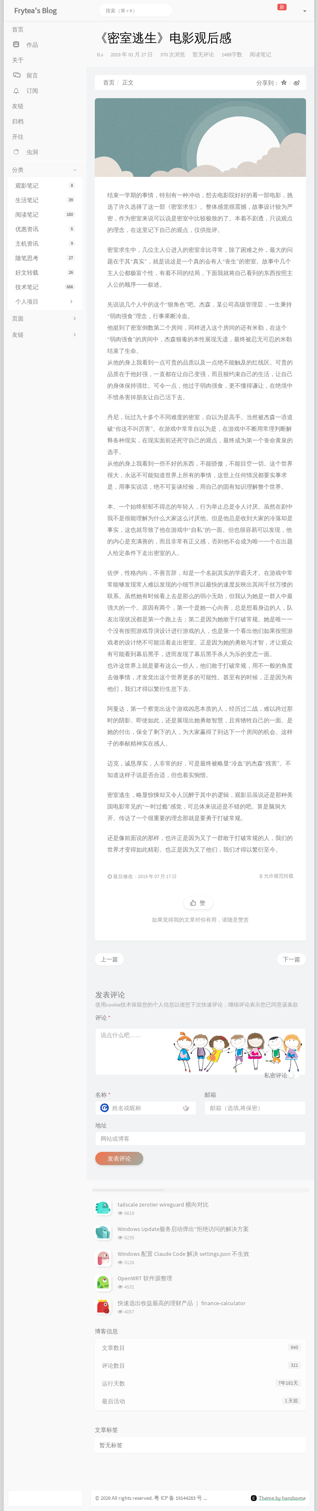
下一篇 (291, 959)
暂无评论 (203, 54)
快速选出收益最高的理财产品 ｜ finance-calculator (182, 1303)
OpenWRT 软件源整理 (145, 1278)
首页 (109, 82)
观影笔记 (45, 185)
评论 (103, 1017)
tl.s (100, 54)
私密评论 (275, 1075)
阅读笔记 (45, 214)
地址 (101, 1125)
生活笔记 (45, 200)
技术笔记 (45, 287)
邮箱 (210, 1094)
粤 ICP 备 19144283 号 (178, 1497)
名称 (103, 1094)
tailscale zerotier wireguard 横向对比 (163, 1204)
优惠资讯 (45, 229)
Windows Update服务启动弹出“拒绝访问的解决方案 (183, 1229)
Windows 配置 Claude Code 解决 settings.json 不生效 (183, 1254)
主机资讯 (45, 243)
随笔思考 (45, 258)
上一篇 (109, 959)
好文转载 (45, 272)
